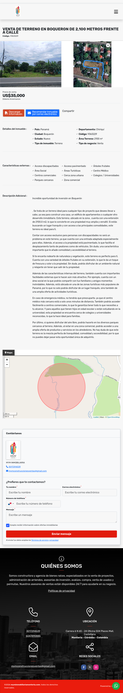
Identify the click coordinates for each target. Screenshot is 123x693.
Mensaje (10, 509)
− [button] (7, 364)
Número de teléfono (16, 498)
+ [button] (7, 360)
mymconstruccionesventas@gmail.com (28, 471)
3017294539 (15, 467)
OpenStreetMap (113, 417)
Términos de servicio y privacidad (44, 540)
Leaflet (95, 417)
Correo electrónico (71, 487)
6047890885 (33, 635)
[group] (30, 64)
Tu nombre (11, 487)
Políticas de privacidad (61, 590)
